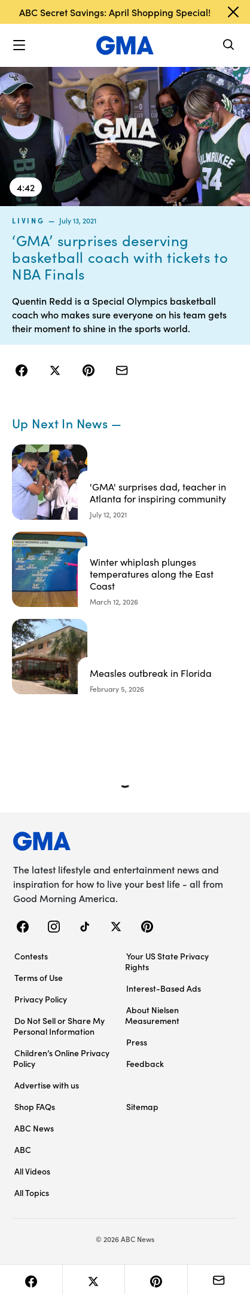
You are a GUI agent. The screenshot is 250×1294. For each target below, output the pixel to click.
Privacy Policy (40, 999)
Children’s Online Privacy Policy (61, 1058)
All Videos (32, 1171)
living (28, 220)
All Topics (31, 1192)
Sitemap (142, 1106)
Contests (31, 956)
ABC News (34, 1128)
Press (136, 1042)
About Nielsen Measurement (152, 1015)
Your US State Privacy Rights (167, 961)
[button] (19, 45)
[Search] (229, 46)
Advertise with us (46, 1085)
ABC (22, 1149)
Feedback (145, 1063)
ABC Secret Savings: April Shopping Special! (115, 12)
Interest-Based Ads (163, 988)
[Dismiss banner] (233, 12)
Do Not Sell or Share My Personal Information (59, 1025)
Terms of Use (38, 977)
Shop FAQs (34, 1106)
